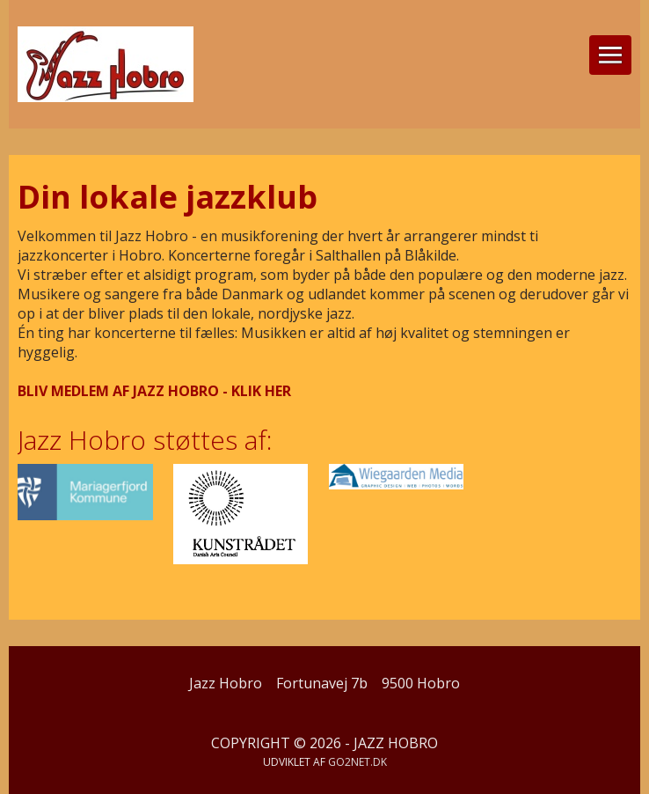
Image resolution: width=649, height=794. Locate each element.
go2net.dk (357, 761)
